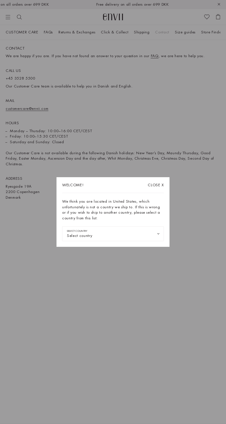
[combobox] (113, 233)
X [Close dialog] (156, 185)
